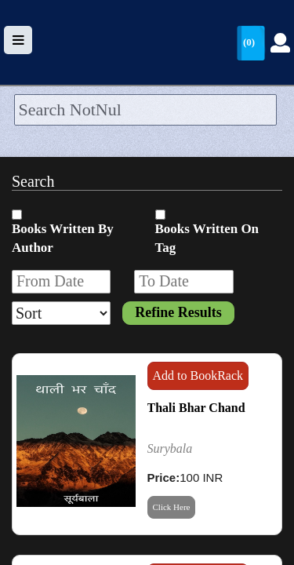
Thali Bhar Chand (196, 407)
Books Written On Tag (207, 238)
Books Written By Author (63, 238)
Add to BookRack (198, 375)
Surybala (170, 448)
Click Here (172, 507)
